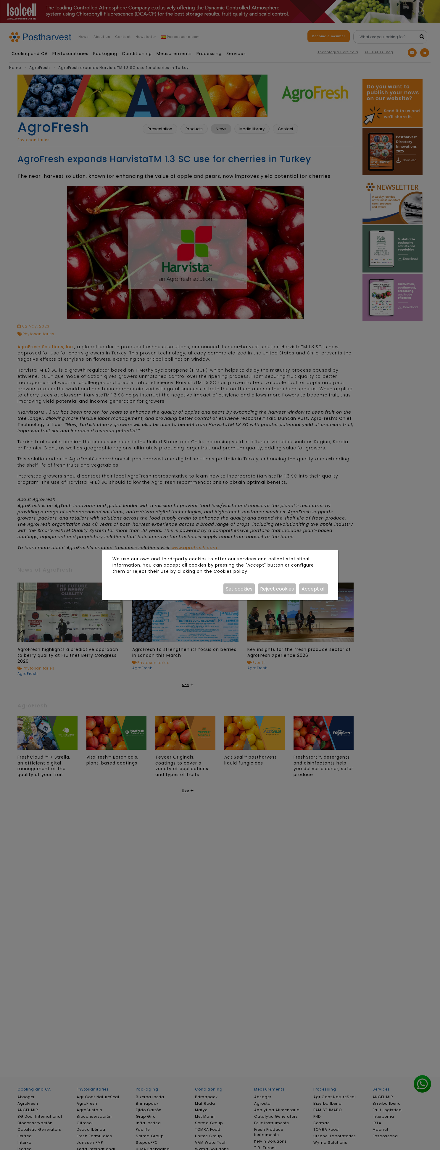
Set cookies (239, 589)
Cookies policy (230, 571)
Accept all (313, 589)
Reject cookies (277, 589)
